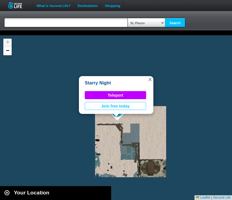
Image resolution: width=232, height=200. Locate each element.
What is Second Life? (53, 5)
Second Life (18, 5)
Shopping (112, 5)
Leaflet (203, 197)
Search (175, 23)
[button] (150, 79)
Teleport (115, 95)
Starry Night (98, 83)
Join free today (115, 106)
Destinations (88, 5)
